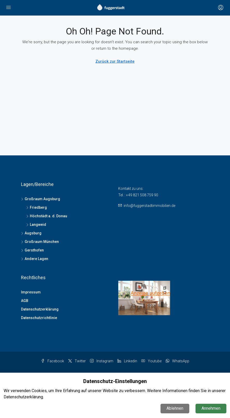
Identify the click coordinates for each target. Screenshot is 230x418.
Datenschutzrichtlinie (39, 318)
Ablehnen (174, 408)
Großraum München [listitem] (40, 242)
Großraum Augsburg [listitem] (40, 199)
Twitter (77, 361)
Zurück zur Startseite (115, 61)
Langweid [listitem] (36, 224)
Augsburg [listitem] (31, 233)
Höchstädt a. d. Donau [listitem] (46, 216)
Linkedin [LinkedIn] (127, 361)
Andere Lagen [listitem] (34, 259)
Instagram (101, 361)
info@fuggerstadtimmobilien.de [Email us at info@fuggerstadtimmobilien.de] (149, 206)
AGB (24, 301)
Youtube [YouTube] (151, 361)
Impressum (31, 292)
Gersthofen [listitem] (32, 250)
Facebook (52, 361)
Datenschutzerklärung (40, 309)
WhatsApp (177, 361)
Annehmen (210, 408)
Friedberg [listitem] (36, 207)
